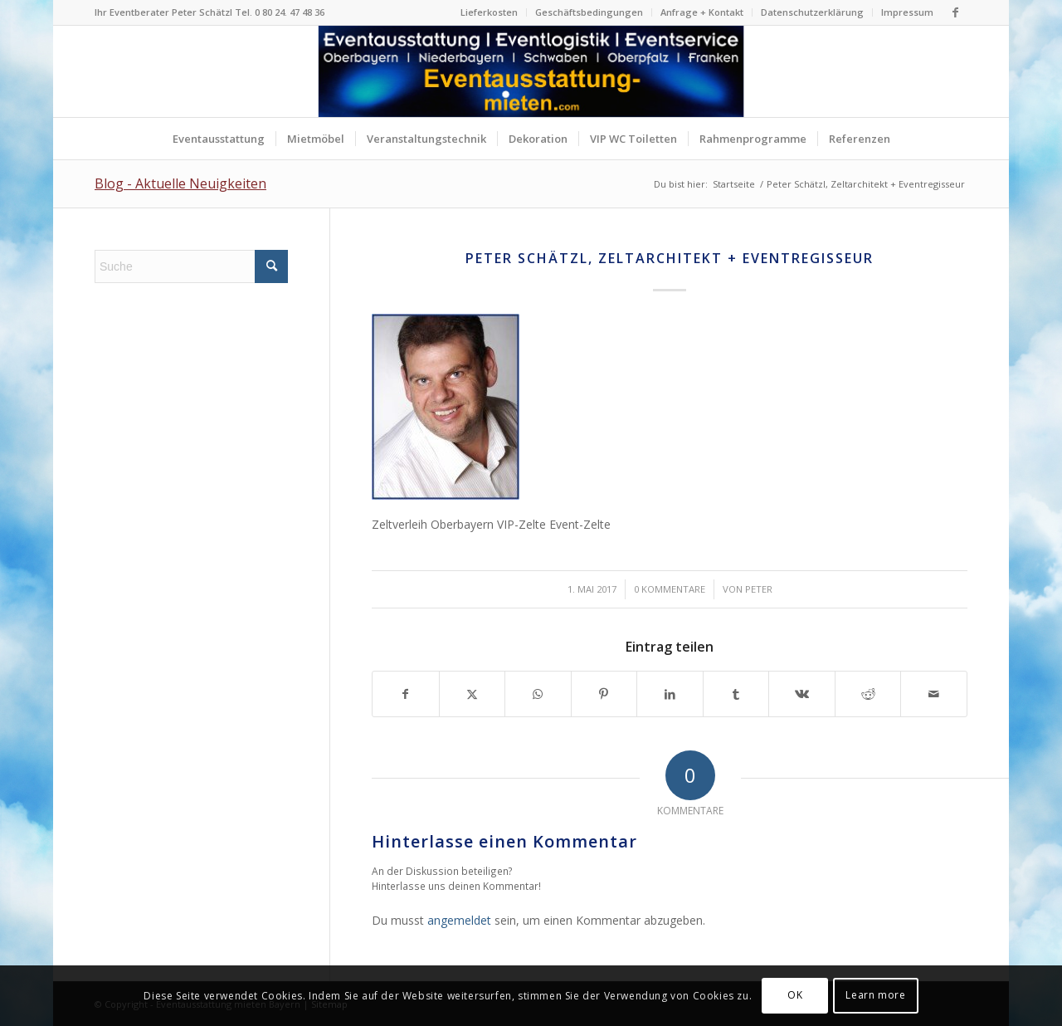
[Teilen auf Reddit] (868, 694)
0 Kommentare (669, 589)
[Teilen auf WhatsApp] (538, 694)
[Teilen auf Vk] (802, 694)
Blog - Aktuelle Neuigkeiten (180, 183)
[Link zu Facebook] (955, 12)
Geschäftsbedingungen (589, 12)
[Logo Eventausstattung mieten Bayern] (531, 71)
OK (794, 995)
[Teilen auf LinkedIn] (670, 694)
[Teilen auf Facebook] (406, 694)
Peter (758, 589)
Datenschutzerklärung (812, 12)
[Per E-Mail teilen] (934, 694)
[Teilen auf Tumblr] (736, 694)
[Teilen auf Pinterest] (604, 694)
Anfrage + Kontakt (701, 12)
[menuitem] (489, 12)
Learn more (875, 995)
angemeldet (459, 920)
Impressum (907, 12)
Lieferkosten (489, 12)
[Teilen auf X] (472, 694)
